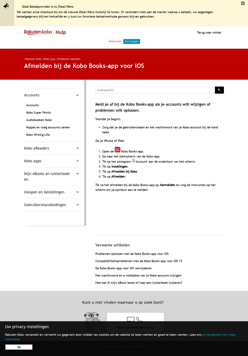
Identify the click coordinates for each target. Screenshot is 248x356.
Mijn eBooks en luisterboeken (47, 176)
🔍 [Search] (219, 90)
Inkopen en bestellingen (44, 192)
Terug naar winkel (208, 32)
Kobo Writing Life (38, 135)
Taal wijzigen (132, 41)
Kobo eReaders (36, 148)
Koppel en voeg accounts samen (48, 127)
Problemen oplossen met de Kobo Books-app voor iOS (132, 254)
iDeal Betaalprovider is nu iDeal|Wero (48, 7)
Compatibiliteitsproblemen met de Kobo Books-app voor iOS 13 (138, 261)
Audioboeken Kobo (39, 120)
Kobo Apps (49, 59)
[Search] (155, 90)
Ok (19, 347)
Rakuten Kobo (33, 59)
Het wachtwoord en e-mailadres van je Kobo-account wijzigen (138, 275)
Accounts (31, 95)
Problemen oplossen (69, 59)
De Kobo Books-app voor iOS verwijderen (123, 268)
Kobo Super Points (38, 112)
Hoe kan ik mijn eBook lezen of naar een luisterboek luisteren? (138, 283)
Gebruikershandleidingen (45, 205)
